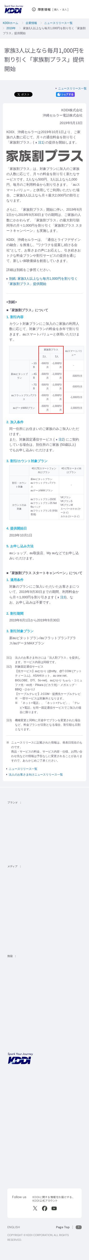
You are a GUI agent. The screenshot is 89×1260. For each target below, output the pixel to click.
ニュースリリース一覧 (58, 23)
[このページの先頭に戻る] (69, 1227)
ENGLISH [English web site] (13, 1227)
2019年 (11, 28)
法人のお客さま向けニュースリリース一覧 (36, 774)
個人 (56, 9)
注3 (62, 597)
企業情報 (31, 23)
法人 (64, 9)
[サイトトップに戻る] (13, 9)
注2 (60, 439)
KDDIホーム (10, 23)
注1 (39, 142)
